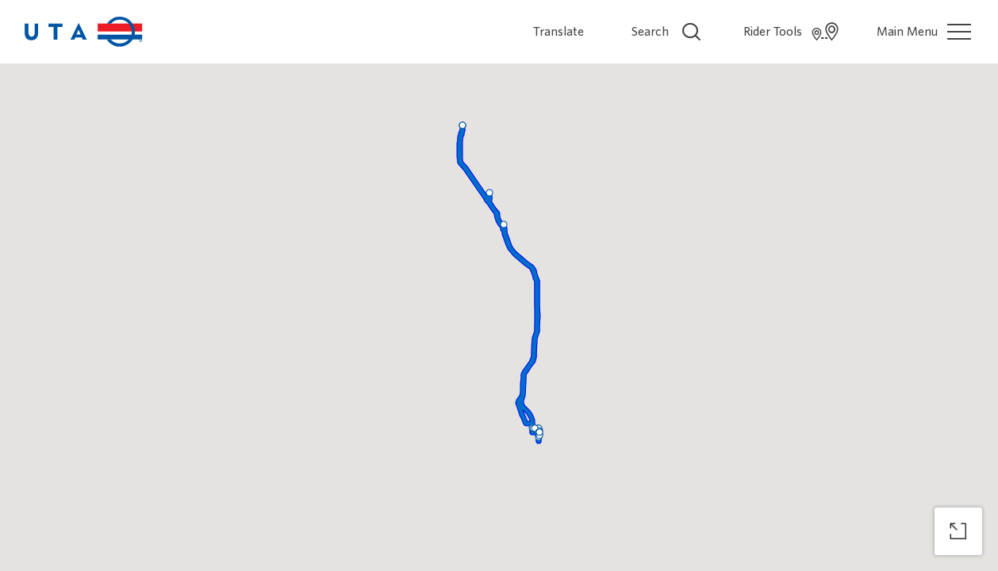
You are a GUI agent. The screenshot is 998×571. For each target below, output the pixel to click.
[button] (462, 125)
